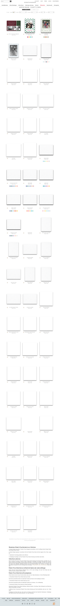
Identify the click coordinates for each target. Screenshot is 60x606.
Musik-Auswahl (49, 5)
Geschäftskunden (5, 5)
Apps (45, 598)
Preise (45, 1)
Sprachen (37, 600)
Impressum (11, 600)
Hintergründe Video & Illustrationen (36, 598)
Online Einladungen (13, 5)
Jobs (55, 598)
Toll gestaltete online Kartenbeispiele (40, 564)
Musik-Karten (24, 598)
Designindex (52, 600)
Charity (32, 600)
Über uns (8, 598)
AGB (28, 600)
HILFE (42, 1)
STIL (46, 12)
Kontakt (23, 600)
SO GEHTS (37, 1)
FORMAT (17, 12)
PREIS (39, 12)
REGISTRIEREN (56, 1)
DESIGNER (29, 12)
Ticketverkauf (50, 598)
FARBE (11, 12)
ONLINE (26, 9)
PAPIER (34, 9)
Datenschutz (17, 600)
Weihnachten (42, 5)
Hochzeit (36, 5)
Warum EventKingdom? (16, 598)
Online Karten (21, 5)
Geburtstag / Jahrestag (29, 5)
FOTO (8, 12)
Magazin (42, 600)
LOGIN (49, 1)
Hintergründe (56, 5)
